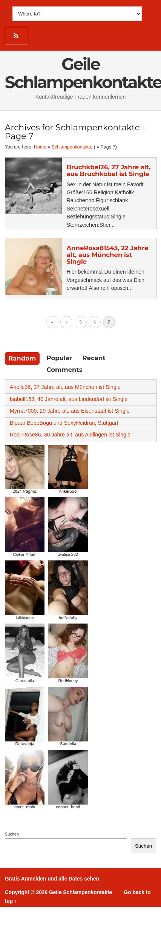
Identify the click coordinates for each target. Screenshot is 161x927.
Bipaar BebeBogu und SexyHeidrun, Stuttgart (64, 423)
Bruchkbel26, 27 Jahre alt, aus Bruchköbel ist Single (108, 170)
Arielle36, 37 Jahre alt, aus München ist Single (65, 387)
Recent (93, 358)
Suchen (12, 834)
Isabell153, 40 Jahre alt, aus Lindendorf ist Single (68, 399)
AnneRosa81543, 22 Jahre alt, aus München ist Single (107, 254)
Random (22, 358)
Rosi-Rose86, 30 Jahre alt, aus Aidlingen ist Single (70, 435)
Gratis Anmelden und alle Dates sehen (52, 879)
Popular (59, 358)
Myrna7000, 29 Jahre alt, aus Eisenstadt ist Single (70, 411)
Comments (65, 369)
